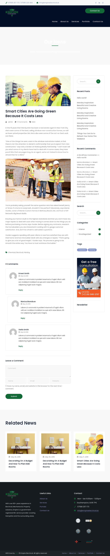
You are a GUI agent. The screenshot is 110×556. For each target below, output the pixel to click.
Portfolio (90, 553)
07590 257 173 (13, 3)
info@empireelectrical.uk (49, 3)
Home (32, 52)
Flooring (92, 250)
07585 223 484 (27, 3)
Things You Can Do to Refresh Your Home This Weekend (87, 136)
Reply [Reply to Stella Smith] (21, 346)
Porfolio (43, 506)
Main (33, 122)
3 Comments (22, 122)
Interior (82, 229)
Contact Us (95, 11)
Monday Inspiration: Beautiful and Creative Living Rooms (86, 105)
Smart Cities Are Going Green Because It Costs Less (87, 164)
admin (10, 122)
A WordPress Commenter (87, 155)
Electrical (19, 252)
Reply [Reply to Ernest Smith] (21, 290)
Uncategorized (85, 234)
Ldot (16, 553)
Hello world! (82, 98)
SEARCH (98, 81)
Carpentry (82, 250)
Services (43, 502)
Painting (27, 252)
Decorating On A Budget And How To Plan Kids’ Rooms (21, 463)
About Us (43, 498)
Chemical (11, 252)
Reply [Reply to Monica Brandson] (23, 318)
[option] (21, 451)
